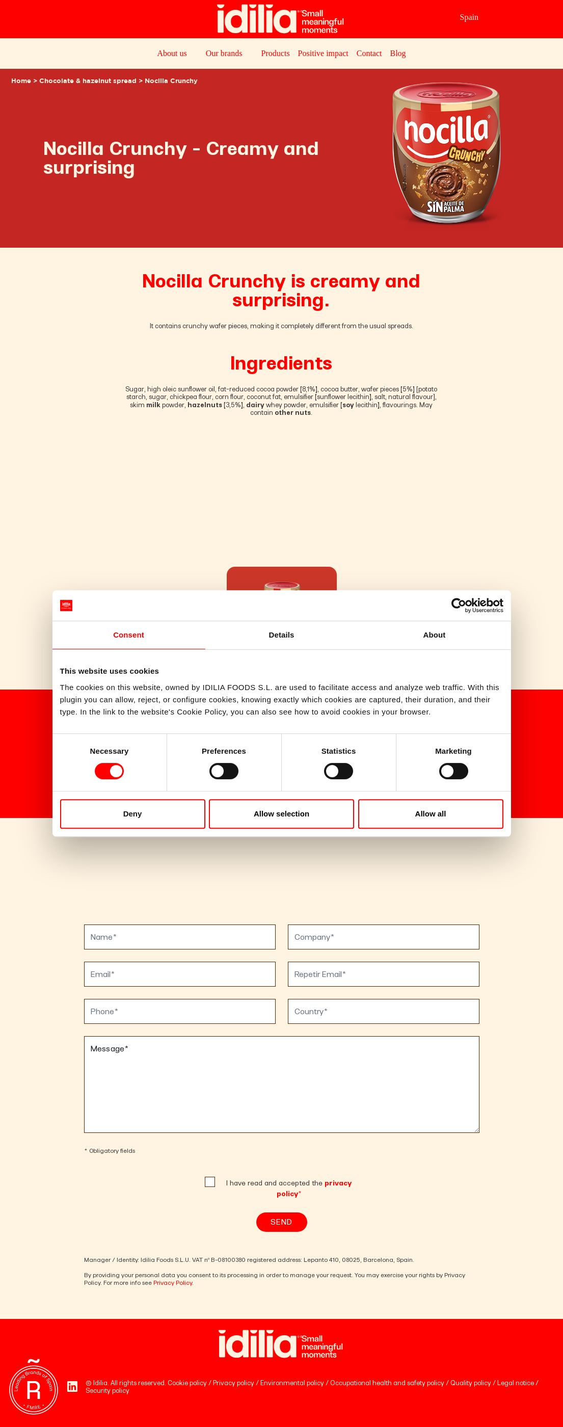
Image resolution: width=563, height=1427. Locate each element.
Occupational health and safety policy (387, 1383)
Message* (281, 1084)
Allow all (430, 813)
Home (21, 81)
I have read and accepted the (289, 1188)
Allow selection (281, 813)
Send (281, 1222)
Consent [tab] (128, 634)
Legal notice (515, 1383)
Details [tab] (281, 634)
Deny (132, 813)
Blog (398, 53)
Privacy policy (233, 1383)
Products (275, 53)
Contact (369, 53)
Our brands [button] (224, 53)
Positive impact (323, 53)
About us (171, 53)
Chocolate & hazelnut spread (88, 81)
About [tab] (434, 634)
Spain (469, 17)
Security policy (107, 1390)
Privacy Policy (172, 1282)
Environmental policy (292, 1383)
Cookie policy (187, 1383)
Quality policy (470, 1383)
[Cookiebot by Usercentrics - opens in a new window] (458, 605)
